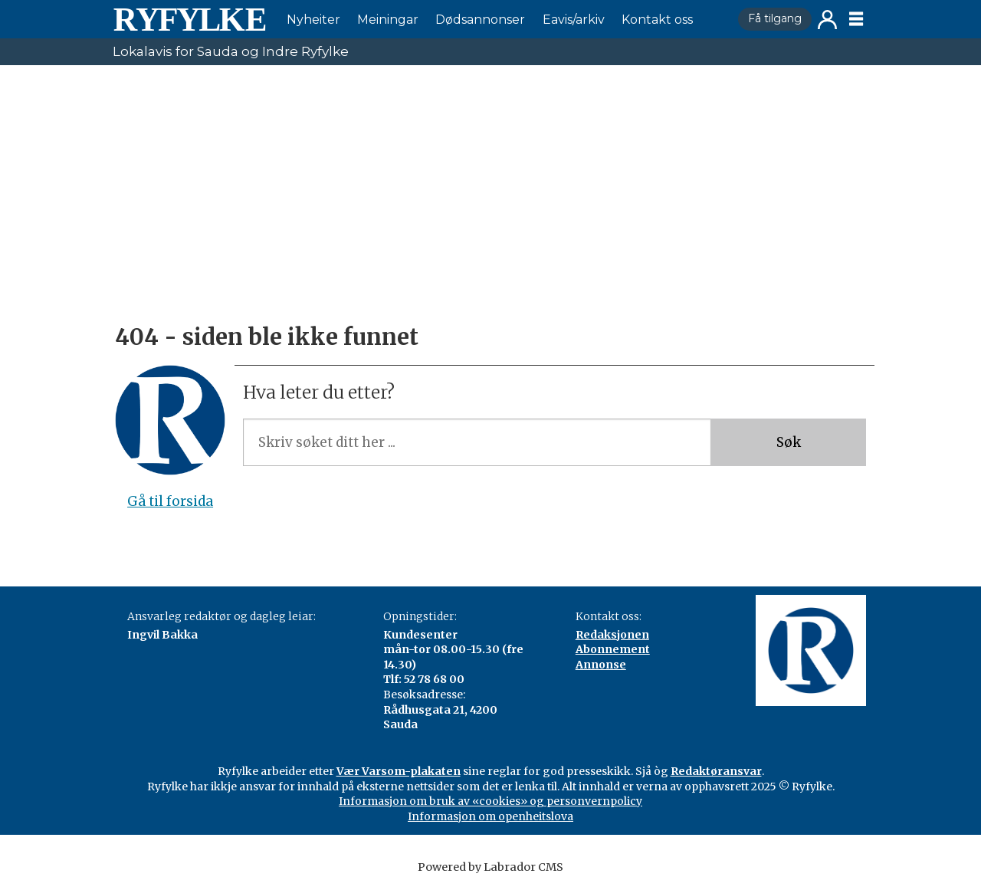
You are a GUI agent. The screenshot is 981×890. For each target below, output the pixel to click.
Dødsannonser (480, 19)
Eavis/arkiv (574, 19)
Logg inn (827, 19)
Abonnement (613, 649)
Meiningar (387, 19)
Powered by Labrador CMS (490, 867)
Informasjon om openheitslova (490, 816)
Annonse (601, 665)
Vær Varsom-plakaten (398, 771)
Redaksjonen (612, 635)
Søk (788, 442)
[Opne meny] (856, 19)
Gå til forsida (170, 501)
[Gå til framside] (189, 19)
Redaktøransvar (716, 771)
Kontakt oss (657, 19)
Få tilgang (775, 18)
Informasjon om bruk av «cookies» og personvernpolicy (490, 801)
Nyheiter (313, 19)
